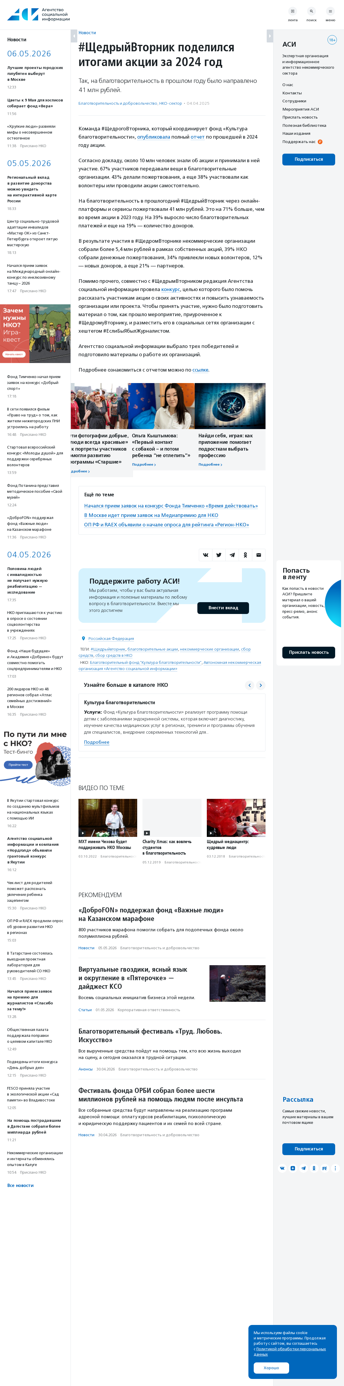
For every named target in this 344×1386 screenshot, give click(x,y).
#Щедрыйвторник (108, 655)
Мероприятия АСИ (300, 109)
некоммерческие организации (209, 655)
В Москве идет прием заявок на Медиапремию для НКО (152, 523)
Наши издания (296, 133)
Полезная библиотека (304, 125)
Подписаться (308, 159)
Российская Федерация (111, 645)
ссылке (200, 369)
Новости (87, 32)
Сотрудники (294, 100)
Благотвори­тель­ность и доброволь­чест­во (117, 103)
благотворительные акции (152, 655)
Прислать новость (300, 117)
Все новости (20, 1185)
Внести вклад (223, 615)
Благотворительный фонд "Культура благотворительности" (146, 669)
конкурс (170, 289)
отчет (198, 137)
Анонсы (85, 1076)
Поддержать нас (298, 141)
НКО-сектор (170, 103)
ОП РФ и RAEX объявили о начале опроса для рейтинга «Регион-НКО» (168, 532)
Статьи (85, 1016)
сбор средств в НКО (113, 662)
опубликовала (154, 137)
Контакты (292, 93)
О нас (287, 84)
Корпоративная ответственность (149, 1016)
